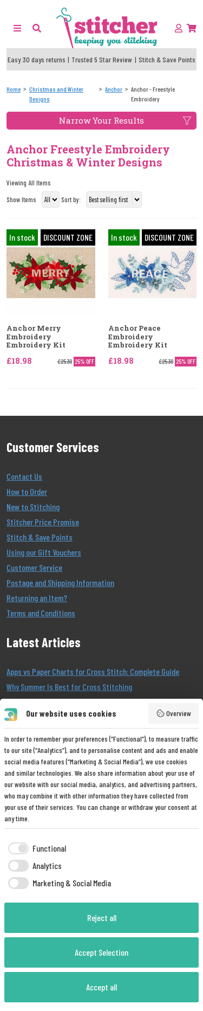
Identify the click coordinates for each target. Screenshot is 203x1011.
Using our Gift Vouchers (43, 552)
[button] (36, 28)
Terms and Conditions (40, 613)
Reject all (101, 917)
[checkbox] (35, 848)
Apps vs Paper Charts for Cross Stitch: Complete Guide (92, 671)
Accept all (101, 987)
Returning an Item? (36, 598)
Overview (174, 713)
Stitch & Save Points (39, 537)
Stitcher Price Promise (42, 522)
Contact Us (24, 476)
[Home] (13, 89)
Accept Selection (101, 952)
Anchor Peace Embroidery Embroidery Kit (137, 337)
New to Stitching (33, 506)
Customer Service (34, 567)
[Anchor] (113, 89)
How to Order (26, 491)
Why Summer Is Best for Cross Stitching (69, 686)
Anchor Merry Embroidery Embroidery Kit (36, 337)
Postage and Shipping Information (60, 582)
